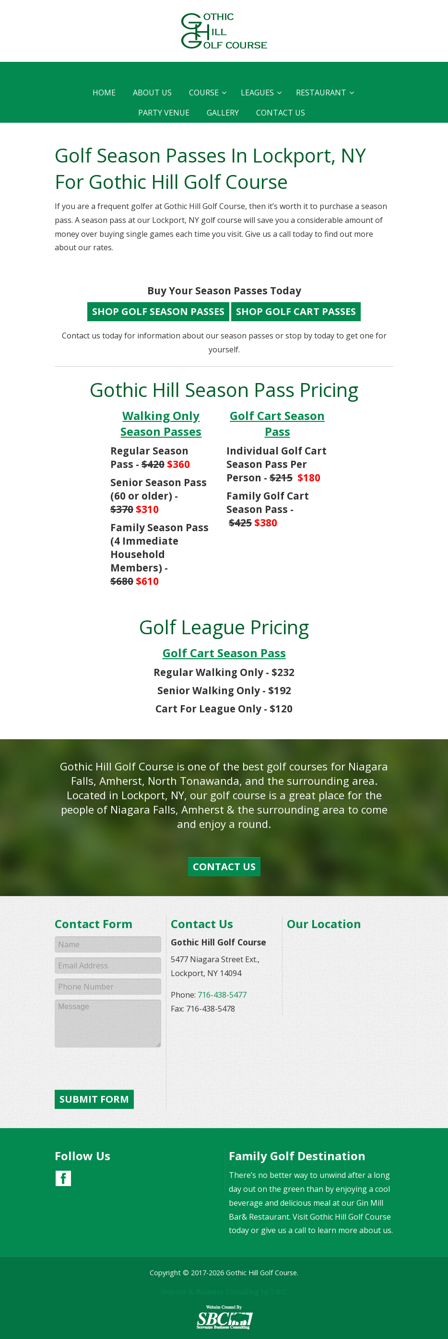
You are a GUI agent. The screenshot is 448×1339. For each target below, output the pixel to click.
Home (69, 92)
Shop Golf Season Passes (158, 311)
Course (169, 92)
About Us (117, 92)
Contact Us (246, 112)
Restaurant (286, 92)
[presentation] (123, 1071)
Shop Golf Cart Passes (296, 311)
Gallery (189, 112)
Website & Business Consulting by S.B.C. (224, 1291)
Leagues (222, 92)
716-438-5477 (220, 995)
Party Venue (359, 92)
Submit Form (90, 1099)
